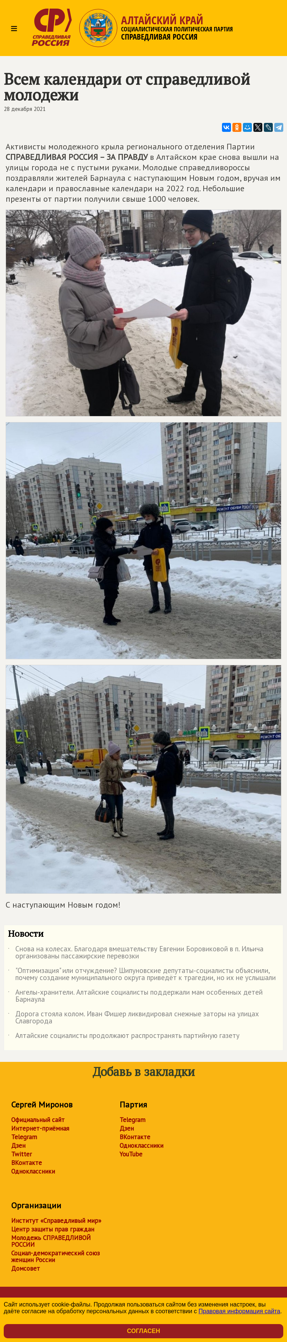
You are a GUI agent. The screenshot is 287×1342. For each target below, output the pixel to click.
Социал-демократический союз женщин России (55, 1256)
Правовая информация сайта (239, 1311)
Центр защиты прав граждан (52, 1229)
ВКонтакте (26, 1162)
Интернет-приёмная (40, 1128)
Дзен (18, 1145)
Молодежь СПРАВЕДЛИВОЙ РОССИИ (51, 1241)
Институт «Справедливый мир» (56, 1220)
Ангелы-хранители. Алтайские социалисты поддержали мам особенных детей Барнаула (135, 996)
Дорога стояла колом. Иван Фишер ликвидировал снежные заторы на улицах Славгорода (133, 1017)
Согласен (143, 1331)
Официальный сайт (38, 1119)
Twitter (21, 1154)
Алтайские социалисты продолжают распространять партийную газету (124, 1037)
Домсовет (25, 1268)
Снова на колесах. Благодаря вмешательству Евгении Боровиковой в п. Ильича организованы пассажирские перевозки (135, 952)
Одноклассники (33, 1171)
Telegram (24, 1137)
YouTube (131, 1154)
